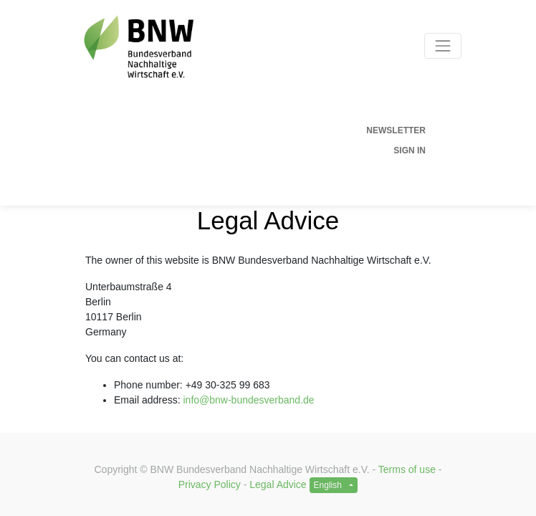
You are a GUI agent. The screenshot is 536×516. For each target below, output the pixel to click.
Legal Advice (277, 484)
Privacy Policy (209, 484)
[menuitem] (250, 130)
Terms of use (407, 469)
